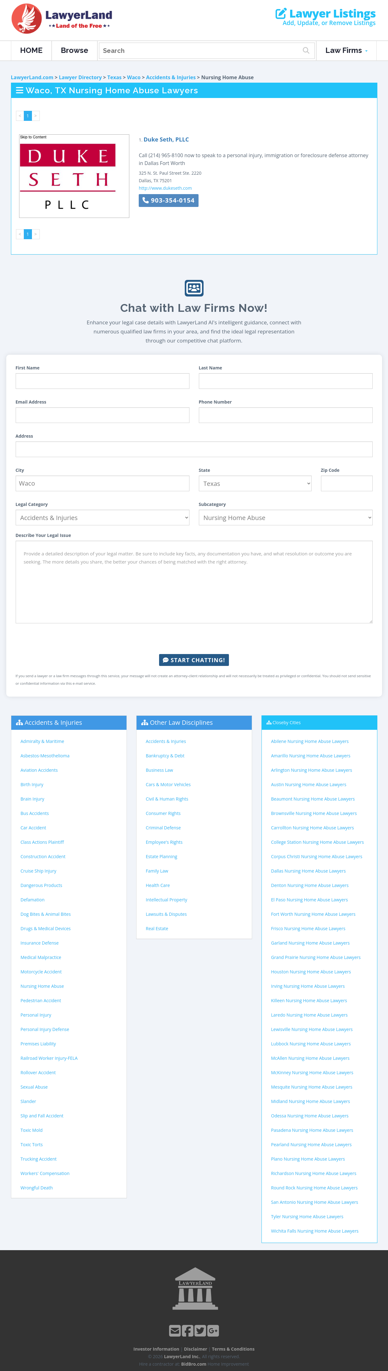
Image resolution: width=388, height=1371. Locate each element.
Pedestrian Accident (41, 1000)
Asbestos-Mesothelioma (45, 756)
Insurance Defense (40, 943)
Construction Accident (43, 856)
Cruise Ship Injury (38, 871)
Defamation (33, 900)
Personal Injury (36, 1015)
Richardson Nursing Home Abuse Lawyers (313, 1173)
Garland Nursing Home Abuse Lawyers (310, 943)
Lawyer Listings (325, 13)
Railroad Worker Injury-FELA (49, 1058)
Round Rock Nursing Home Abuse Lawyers (314, 1188)
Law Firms (346, 50)
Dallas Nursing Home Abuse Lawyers (308, 871)
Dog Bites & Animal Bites (46, 914)
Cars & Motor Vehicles (168, 784)
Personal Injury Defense (45, 1029)
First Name (28, 368)
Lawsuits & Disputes (166, 914)
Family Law (157, 871)
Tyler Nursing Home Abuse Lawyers (307, 1216)
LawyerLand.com (32, 77)
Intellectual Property (166, 900)
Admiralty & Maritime (42, 741)
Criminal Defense (163, 828)
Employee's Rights (164, 842)
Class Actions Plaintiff (42, 842)
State (204, 470)
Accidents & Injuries (170, 77)
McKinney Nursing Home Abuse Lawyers (312, 1072)
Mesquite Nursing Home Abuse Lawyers (312, 1087)
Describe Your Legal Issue (43, 535)
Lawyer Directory (80, 77)
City (20, 470)
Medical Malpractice (41, 957)
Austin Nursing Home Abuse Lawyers (308, 784)
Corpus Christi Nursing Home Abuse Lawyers (316, 856)
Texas (114, 77)
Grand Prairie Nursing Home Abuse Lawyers (316, 957)
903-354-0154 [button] (168, 200)
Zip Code (330, 470)
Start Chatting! (194, 660)
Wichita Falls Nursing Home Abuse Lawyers (315, 1231)
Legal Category (32, 504)
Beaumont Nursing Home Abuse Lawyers (313, 799)
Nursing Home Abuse (42, 986)
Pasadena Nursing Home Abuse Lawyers (312, 1130)
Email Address (31, 402)
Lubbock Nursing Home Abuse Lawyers (311, 1044)
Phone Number (215, 402)
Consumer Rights (163, 813)
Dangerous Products (41, 885)
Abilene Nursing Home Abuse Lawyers (310, 741)
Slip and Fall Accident (42, 1116)
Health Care (158, 885)
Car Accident (33, 828)
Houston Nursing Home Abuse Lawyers (311, 972)
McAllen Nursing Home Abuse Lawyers (310, 1058)
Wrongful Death (37, 1188)
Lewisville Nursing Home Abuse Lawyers (312, 1029)
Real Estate (157, 928)
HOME (31, 50)
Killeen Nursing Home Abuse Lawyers (309, 1000)
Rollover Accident (38, 1072)
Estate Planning (161, 856)
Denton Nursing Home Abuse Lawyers (310, 885)
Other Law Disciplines (181, 722)
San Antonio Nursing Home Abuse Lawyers (314, 1202)
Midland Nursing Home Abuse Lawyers (310, 1101)
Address (24, 436)
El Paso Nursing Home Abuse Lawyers (309, 900)
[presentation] (194, 638)
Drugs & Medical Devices (46, 928)
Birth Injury (32, 784)
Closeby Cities (286, 722)
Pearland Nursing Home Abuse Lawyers (311, 1144)
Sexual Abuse (34, 1087)
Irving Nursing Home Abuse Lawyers (308, 986)
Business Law (159, 770)
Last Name (210, 368)
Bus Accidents (35, 813)
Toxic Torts (32, 1144)
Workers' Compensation (45, 1173)
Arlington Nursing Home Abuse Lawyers (311, 770)
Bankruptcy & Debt (165, 756)
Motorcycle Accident (41, 972)
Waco (134, 77)
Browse (74, 50)
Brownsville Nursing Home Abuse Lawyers (314, 813)
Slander (28, 1101)
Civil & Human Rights (167, 799)
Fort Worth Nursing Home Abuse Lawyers (313, 914)
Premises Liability (38, 1044)
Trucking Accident (39, 1159)
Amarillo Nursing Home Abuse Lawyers (310, 756)
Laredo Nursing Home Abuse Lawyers (309, 1015)
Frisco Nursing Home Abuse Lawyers (308, 928)
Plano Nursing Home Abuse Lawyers (308, 1159)
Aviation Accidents (39, 770)
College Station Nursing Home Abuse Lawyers (317, 842)
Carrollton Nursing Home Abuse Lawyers (312, 828)
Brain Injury (32, 799)
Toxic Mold (32, 1130)
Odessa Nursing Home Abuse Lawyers (310, 1116)
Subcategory (212, 504)
